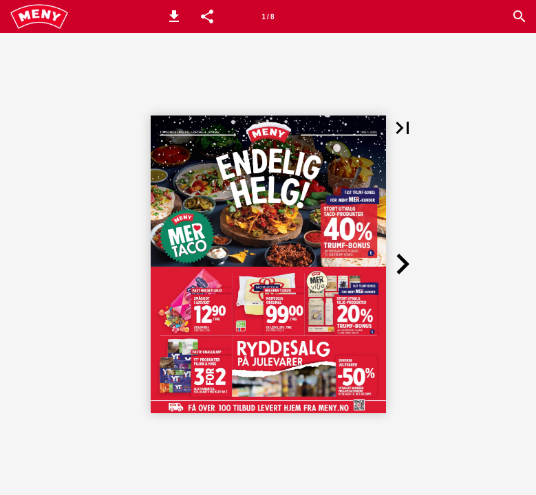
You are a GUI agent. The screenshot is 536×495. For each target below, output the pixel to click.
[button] (174, 16)
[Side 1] (268, 16)
